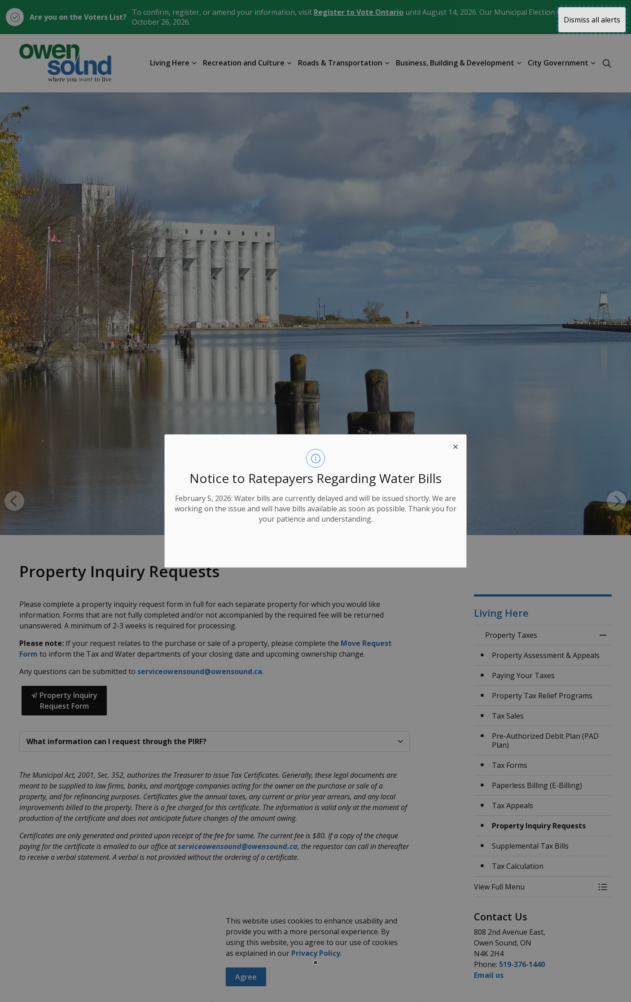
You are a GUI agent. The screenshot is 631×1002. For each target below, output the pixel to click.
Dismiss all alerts (592, 20)
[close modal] (455, 445)
